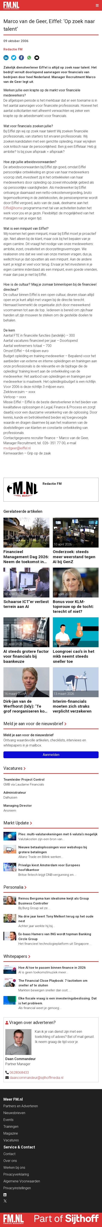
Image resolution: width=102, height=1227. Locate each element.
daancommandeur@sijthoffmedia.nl (36, 1078)
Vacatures (12, 768)
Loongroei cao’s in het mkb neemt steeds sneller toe (73, 656)
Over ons (10, 1161)
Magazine (10, 1133)
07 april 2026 (63, 594)
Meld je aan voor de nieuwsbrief (33, 723)
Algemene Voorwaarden (21, 1181)
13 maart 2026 (64, 694)
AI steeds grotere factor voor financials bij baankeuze (26, 656)
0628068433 (19, 1073)
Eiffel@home (13, 208)
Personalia (13, 887)
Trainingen (10, 1127)
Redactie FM (12, 49)
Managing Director (17, 806)
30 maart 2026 (64, 644)
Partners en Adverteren (20, 1106)
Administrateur (14, 793)
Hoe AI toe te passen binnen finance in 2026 (52, 968)
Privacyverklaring (16, 1174)
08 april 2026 (13, 594)
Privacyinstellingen (17, 1188)
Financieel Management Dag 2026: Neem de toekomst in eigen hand (26, 556)
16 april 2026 (13, 544)
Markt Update (16, 822)
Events (8, 1120)
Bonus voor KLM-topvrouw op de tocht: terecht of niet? (73, 606)
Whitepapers (15, 956)
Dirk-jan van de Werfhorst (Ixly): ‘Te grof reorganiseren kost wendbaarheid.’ (25, 706)
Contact (9, 1154)
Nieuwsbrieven (14, 1113)
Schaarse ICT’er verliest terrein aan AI (26, 604)
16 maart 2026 (14, 694)
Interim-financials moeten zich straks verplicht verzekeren (72, 706)
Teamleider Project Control (23, 779)
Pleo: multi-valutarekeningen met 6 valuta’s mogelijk (58, 834)
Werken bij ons (14, 1168)
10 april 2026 (63, 544)
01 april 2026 (13, 644)
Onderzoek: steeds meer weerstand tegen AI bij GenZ (74, 556)
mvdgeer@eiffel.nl (17, 448)
